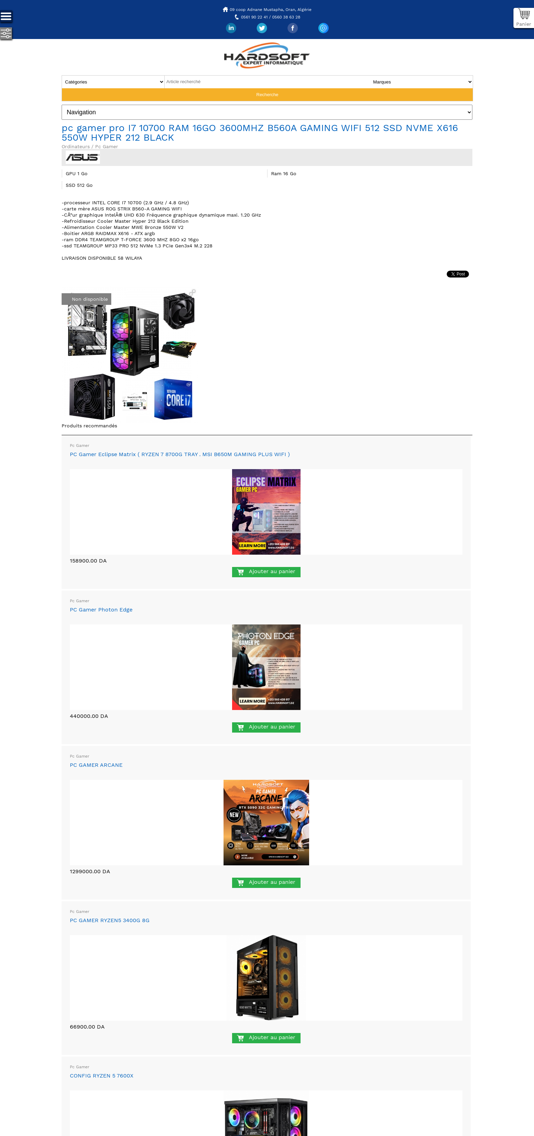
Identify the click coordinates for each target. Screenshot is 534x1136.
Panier (523, 24)
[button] (192, 292)
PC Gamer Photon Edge (101, 609)
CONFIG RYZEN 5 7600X (102, 1075)
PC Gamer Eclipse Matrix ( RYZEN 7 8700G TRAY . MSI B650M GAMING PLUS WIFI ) (180, 454)
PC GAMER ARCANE (96, 765)
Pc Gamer (79, 445)
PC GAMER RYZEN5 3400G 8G (110, 920)
